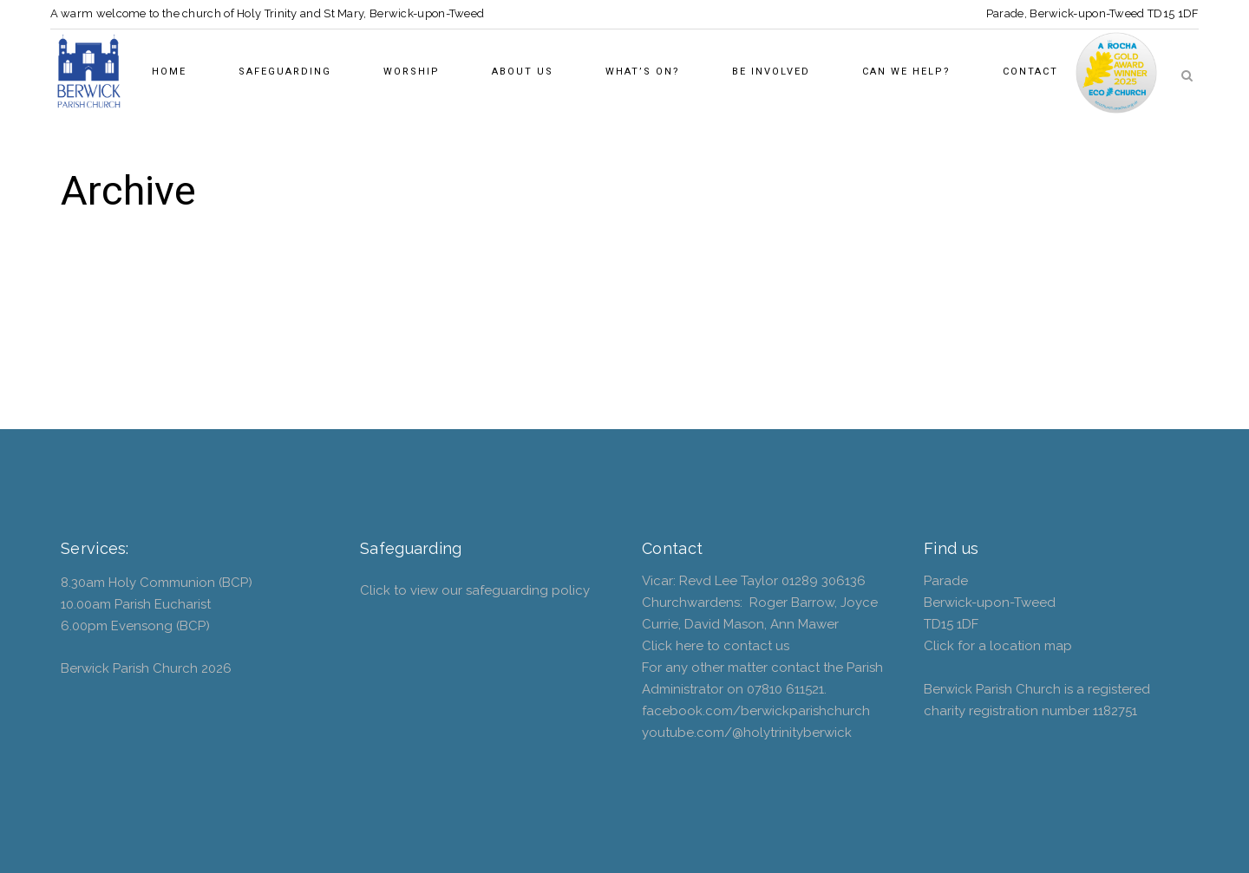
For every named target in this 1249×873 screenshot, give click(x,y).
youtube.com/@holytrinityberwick (747, 732)
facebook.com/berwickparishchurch (756, 711)
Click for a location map (998, 646)
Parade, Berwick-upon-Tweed (1065, 13)
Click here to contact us (715, 646)
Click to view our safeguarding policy (475, 590)
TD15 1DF (1173, 13)
